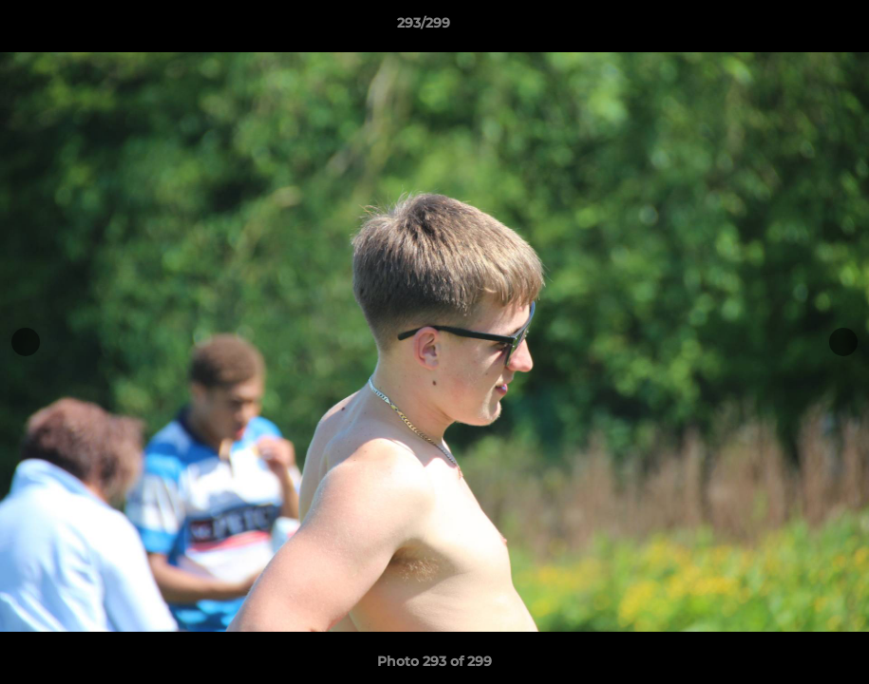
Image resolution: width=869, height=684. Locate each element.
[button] (789, 27)
